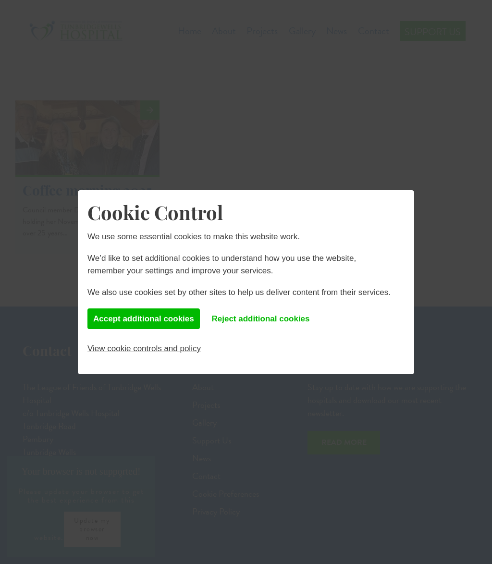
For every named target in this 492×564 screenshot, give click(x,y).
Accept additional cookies (143, 318)
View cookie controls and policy (144, 348)
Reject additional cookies (260, 318)
